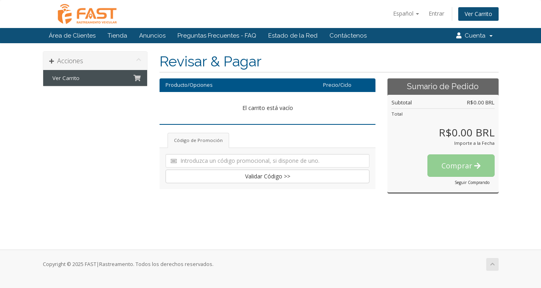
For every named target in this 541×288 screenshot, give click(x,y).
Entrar (436, 13)
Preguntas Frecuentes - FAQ (217, 35)
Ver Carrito (478, 14)
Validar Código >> (267, 176)
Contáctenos (348, 35)
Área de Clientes (72, 35)
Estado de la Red (292, 35)
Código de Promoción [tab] (198, 140)
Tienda (117, 35)
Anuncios (152, 35)
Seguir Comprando (472, 182)
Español (406, 13)
